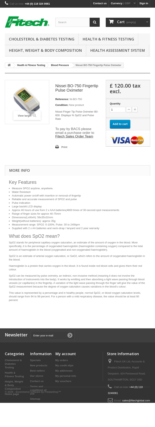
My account (65, 353)
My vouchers (63, 381)
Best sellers (37, 370)
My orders (61, 360)
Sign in (143, 3)
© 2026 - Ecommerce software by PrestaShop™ (33, 416)
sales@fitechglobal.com (136, 400)
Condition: (61, 104)
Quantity (115, 103)
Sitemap (35, 398)
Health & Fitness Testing (108, 39)
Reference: (62, 99)
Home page (12, 394)
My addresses (64, 370)
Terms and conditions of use (38, 390)
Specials (35, 360)
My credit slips (64, 365)
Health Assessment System (117, 50)
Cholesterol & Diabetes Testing (41, 39)
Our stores (36, 375)
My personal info (65, 375)
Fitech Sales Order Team (74, 136)
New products (38, 365)
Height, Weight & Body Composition (45, 50)
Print (64, 147)
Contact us (100, 3)
